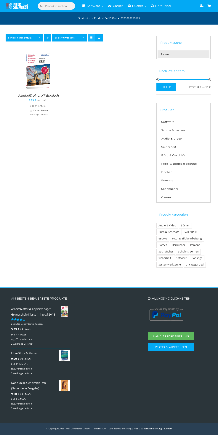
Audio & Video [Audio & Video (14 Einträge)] (167, 225)
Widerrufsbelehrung (151, 428)
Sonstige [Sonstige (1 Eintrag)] (197, 258)
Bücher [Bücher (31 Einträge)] (185, 225)
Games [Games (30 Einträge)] (162, 245)
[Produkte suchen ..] (56, 6)
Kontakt (168, 428)
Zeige (65, 37)
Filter (166, 87)
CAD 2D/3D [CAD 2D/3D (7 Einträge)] (190, 232)
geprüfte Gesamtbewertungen (27, 323)
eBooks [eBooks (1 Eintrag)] (162, 238)
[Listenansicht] (98, 37)
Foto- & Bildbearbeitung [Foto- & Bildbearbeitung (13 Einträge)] (187, 238)
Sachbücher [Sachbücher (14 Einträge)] (165, 251)
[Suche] (41, 6)
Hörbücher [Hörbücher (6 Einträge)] (178, 245)
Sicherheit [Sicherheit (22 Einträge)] (164, 258)
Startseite (84, 18)
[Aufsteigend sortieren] (47, 37)
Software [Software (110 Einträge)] (181, 258)
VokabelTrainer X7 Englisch (38, 95)
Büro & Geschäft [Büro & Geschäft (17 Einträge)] (168, 232)
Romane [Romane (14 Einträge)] (195, 245)
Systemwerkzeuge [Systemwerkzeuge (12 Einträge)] (169, 264)
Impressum (100, 428)
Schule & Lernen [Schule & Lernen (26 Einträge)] (188, 251)
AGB (136, 428)
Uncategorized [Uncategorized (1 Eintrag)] (195, 264)
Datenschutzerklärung (120, 428)
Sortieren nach (20, 37)
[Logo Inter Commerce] (17, 4)
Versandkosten (40, 110)
